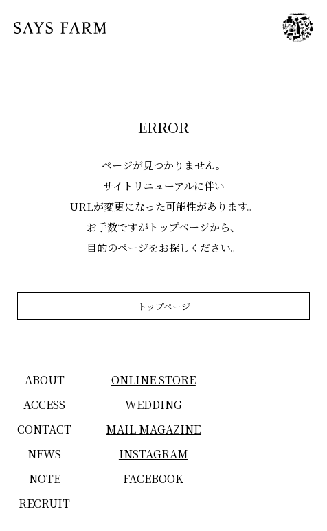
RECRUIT (44, 503)
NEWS (44, 454)
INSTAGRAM (153, 454)
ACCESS (44, 404)
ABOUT (45, 380)
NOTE (44, 478)
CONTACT (44, 429)
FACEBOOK (153, 478)
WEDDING (153, 404)
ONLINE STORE (153, 380)
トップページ (163, 306)
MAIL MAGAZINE (153, 429)
